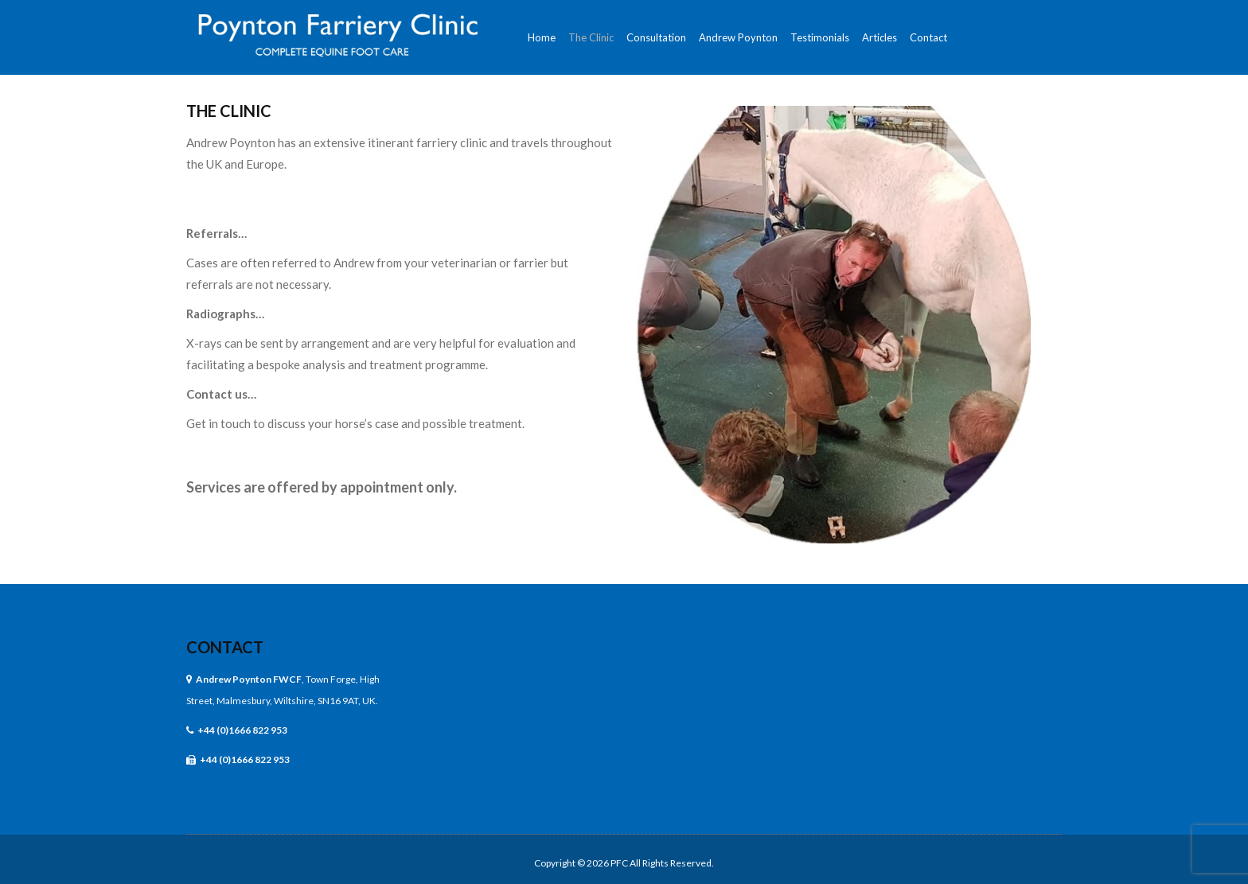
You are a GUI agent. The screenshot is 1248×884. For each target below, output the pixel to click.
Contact (224, 646)
